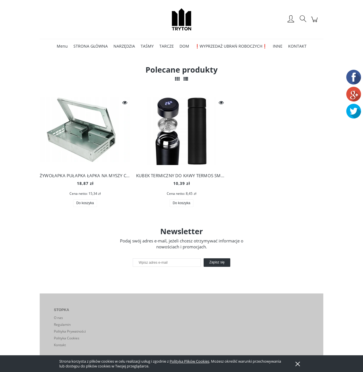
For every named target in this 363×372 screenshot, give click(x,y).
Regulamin (62, 324)
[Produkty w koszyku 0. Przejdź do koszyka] (315, 22)
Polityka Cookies (66, 338)
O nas (58, 317)
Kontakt (60, 345)
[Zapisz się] (217, 262)
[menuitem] (62, 46)
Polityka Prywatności (70, 331)
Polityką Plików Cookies (189, 361)
